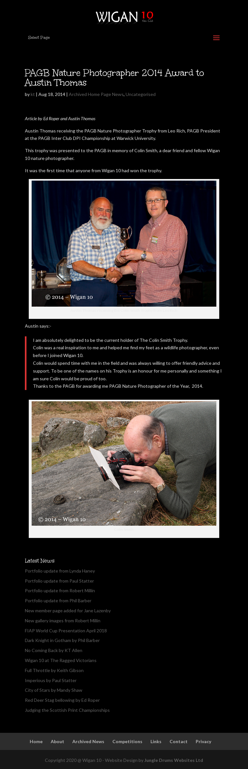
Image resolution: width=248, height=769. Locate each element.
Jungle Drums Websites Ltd (173, 760)
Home (36, 741)
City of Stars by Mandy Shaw (53, 690)
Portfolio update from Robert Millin (60, 590)
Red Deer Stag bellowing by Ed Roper (62, 700)
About (57, 741)
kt (33, 94)
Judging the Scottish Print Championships (67, 710)
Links (155, 741)
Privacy (203, 741)
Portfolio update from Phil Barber (58, 600)
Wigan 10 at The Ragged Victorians (61, 660)
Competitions (127, 741)
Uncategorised (141, 94)
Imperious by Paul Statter (51, 680)
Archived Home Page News (96, 94)
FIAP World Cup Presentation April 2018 (66, 630)
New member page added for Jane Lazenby (68, 610)
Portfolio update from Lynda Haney (60, 571)
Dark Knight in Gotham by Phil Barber (62, 640)
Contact (179, 741)
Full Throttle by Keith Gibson (54, 670)
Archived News (88, 741)
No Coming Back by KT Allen (53, 650)
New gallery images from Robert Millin (62, 620)
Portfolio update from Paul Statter (59, 581)
